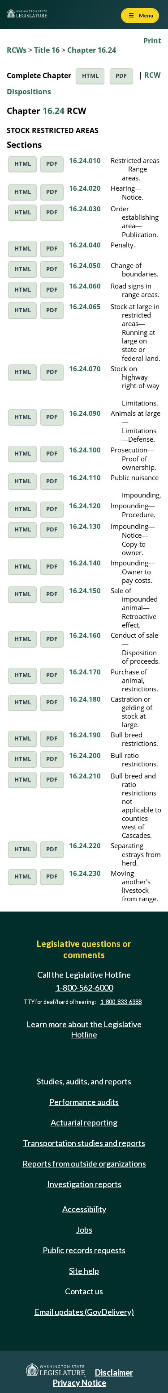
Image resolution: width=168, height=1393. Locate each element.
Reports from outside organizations (84, 1163)
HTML (90, 75)
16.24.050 (85, 265)
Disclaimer (114, 1372)
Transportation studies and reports (84, 1143)
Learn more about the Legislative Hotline (84, 1029)
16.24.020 (85, 188)
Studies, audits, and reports (84, 1081)
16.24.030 (85, 208)
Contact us (84, 1291)
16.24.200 (85, 755)
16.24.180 (85, 698)
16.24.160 (85, 635)
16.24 (54, 110)
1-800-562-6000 (84, 988)
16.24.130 (85, 526)
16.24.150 (85, 590)
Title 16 (47, 50)
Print (152, 41)
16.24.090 (85, 413)
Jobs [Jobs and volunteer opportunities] (84, 1229)
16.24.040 (85, 244)
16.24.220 (85, 845)
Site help (84, 1271)
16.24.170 (85, 671)
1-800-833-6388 (121, 1002)
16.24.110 (85, 477)
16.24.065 (85, 306)
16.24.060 (85, 285)
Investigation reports (84, 1184)
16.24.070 (85, 368)
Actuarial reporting (84, 1122)
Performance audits (84, 1102)
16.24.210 (85, 775)
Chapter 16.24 (91, 50)
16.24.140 (85, 562)
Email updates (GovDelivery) (84, 1312)
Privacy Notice (79, 1383)
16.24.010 (85, 160)
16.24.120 (85, 505)
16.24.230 (85, 873)
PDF (121, 75)
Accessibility (84, 1209)
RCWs (16, 50)
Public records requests (84, 1250)
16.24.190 (85, 734)
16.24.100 (85, 449)
